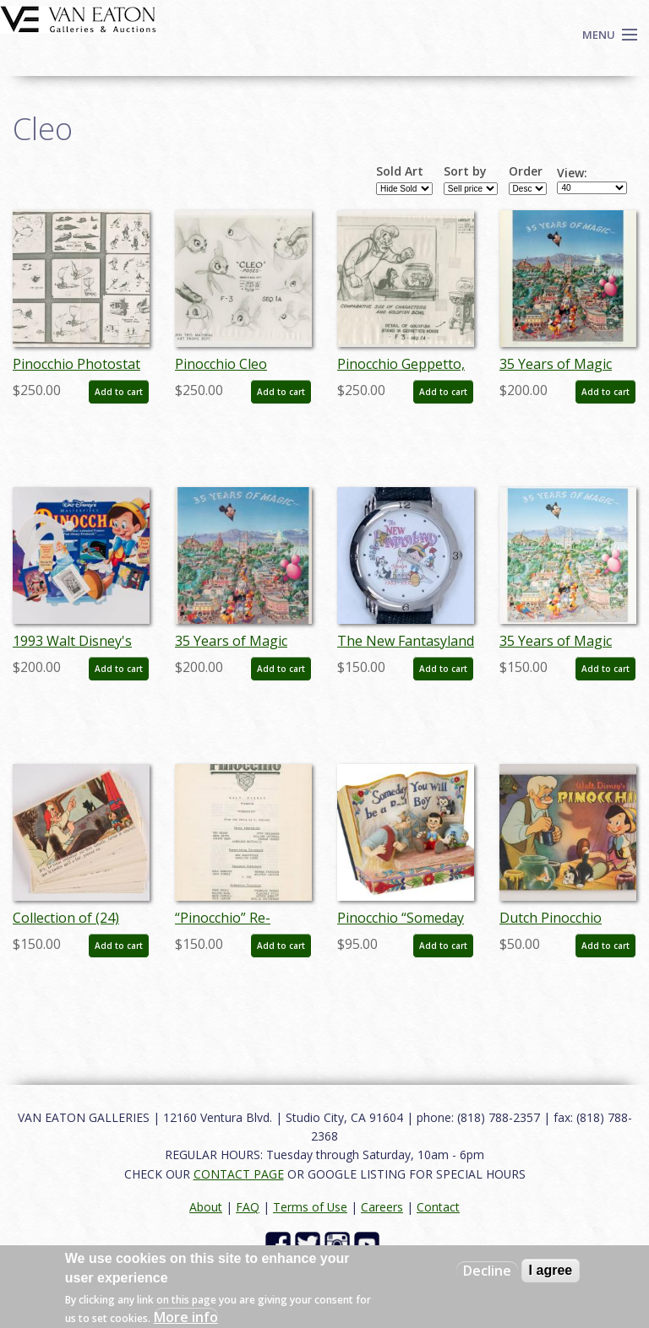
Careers (382, 1207)
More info (186, 1317)
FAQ (247, 1207)
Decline (487, 1270)
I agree (551, 1270)
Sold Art (399, 171)
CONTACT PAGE (239, 1174)
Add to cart (119, 392)
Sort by (465, 171)
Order (526, 171)
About (205, 1207)
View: (572, 173)
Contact (438, 1207)
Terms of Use (310, 1207)
